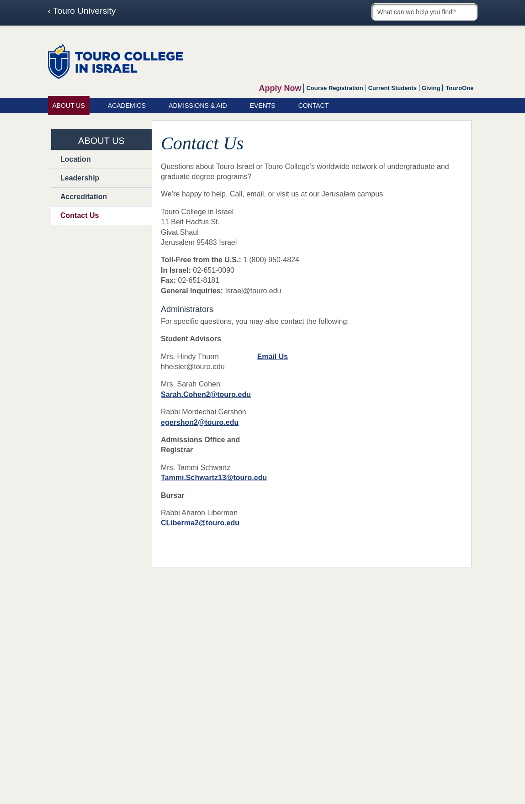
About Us (69, 105)
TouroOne (459, 88)
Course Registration (334, 88)
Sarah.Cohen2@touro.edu (206, 394)
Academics (127, 105)
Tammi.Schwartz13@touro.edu (214, 477)
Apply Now (280, 88)
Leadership (79, 178)
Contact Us (79, 215)
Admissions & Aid (198, 105)
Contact (313, 105)
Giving (431, 88)
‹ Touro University (82, 11)
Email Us (272, 356)
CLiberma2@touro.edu (200, 523)
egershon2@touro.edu (200, 422)
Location (75, 159)
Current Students (392, 88)
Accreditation (83, 197)
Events (263, 105)
